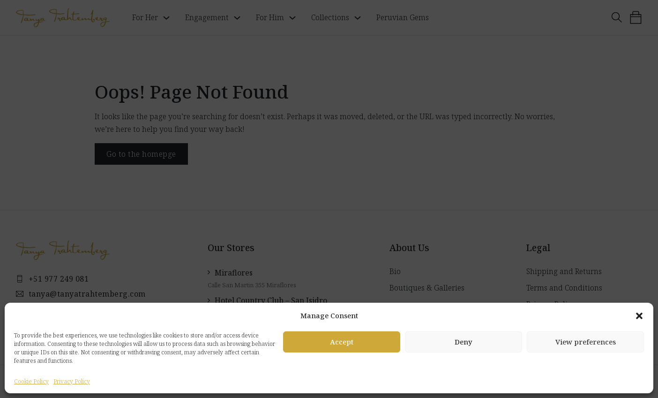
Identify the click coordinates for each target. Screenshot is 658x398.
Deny (463, 341)
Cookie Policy (31, 381)
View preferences (585, 341)
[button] (639, 316)
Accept (341, 341)
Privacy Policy (71, 381)
